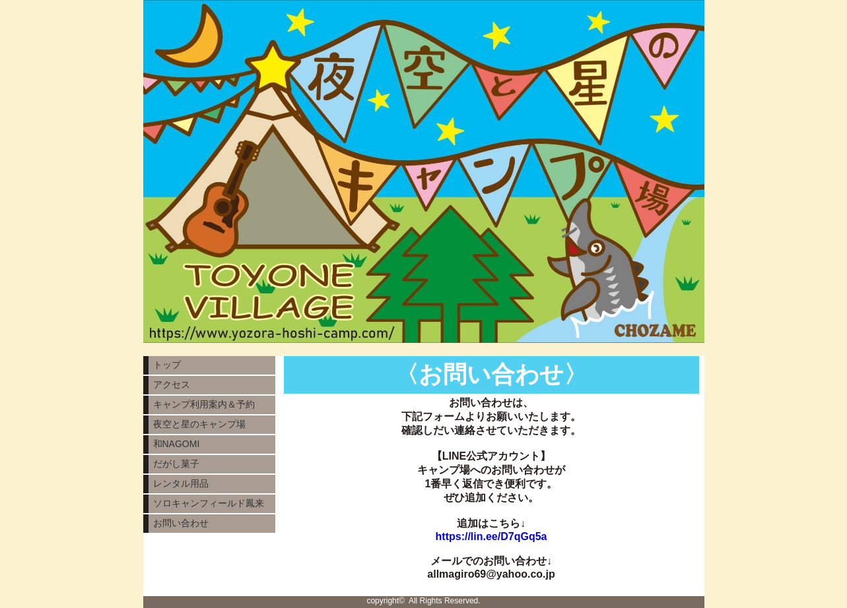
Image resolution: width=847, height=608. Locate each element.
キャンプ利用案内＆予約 (204, 404)
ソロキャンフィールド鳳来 (208, 503)
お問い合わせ (181, 523)
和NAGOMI (176, 444)
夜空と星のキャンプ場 (199, 424)
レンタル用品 (181, 483)
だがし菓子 (176, 463)
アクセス (171, 384)
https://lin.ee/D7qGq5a (491, 536)
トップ (167, 364)
